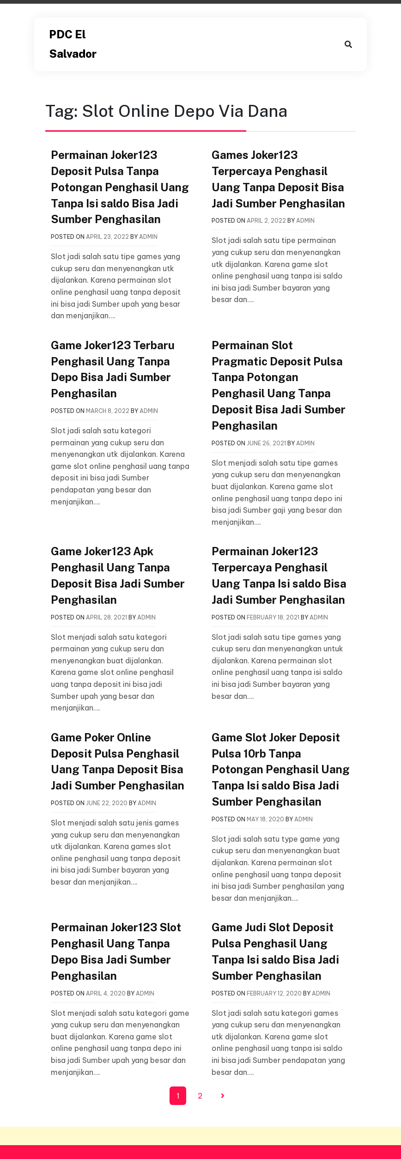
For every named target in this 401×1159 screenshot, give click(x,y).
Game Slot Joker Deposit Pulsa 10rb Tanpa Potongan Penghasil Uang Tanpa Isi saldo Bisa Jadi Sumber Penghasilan (281, 769)
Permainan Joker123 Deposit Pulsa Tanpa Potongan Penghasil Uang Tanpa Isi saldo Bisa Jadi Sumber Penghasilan (120, 186)
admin (148, 236)
